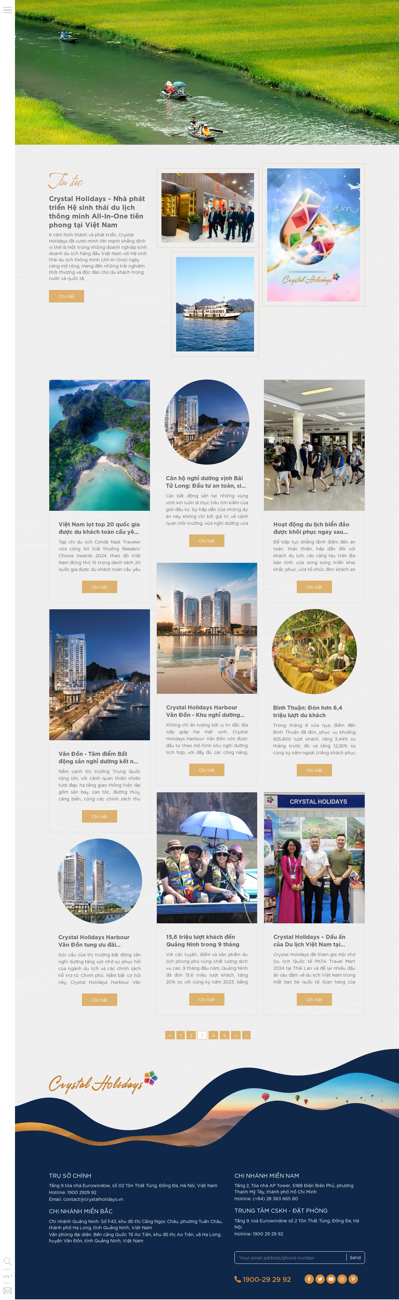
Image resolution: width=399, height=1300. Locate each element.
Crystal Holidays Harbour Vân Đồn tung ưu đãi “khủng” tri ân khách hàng (95, 944)
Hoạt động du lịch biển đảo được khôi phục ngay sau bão (311, 531)
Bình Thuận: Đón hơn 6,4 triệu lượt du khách (307, 711)
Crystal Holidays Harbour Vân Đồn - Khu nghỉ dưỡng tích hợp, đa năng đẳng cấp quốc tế (204, 718)
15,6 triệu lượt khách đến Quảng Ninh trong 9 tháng (202, 940)
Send (355, 1258)
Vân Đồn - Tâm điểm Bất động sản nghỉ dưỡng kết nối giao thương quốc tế (99, 760)
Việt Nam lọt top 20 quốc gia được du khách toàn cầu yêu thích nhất (99, 531)
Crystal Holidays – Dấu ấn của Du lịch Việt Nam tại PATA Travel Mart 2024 (309, 944)
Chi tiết (67, 296)
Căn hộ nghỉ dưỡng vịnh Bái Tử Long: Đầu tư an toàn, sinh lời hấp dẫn (207, 485)
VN (7, 1276)
